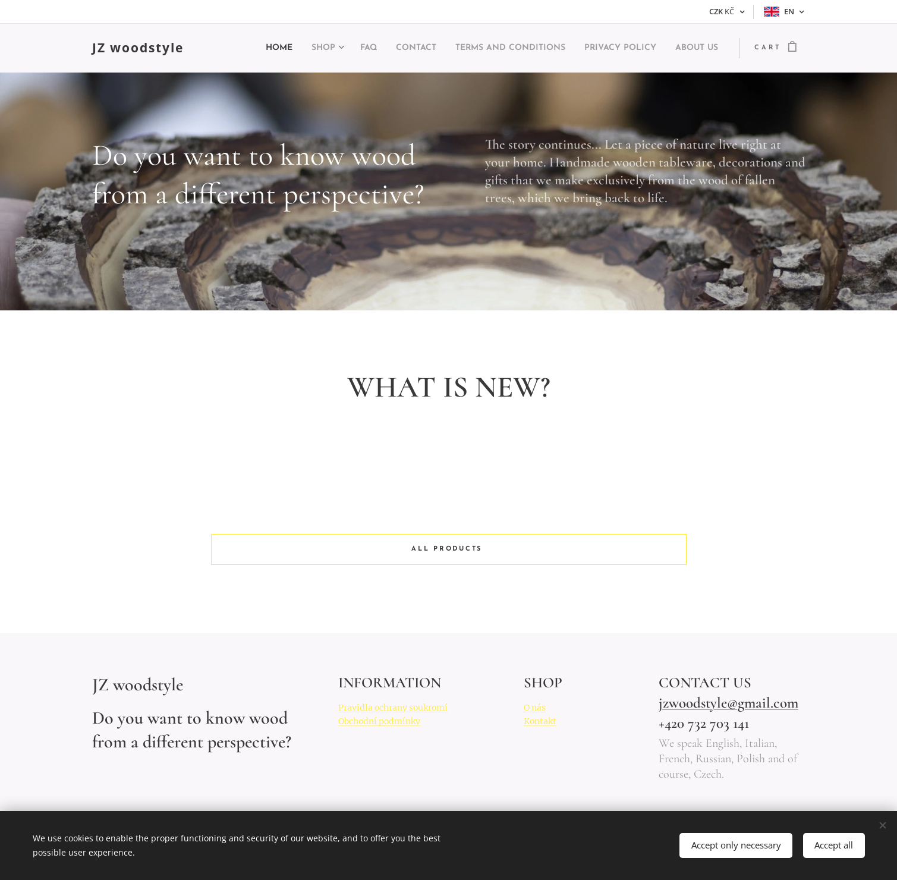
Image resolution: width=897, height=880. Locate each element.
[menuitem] (233, 48)
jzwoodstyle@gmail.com (728, 703)
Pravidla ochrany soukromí (393, 707)
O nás (535, 707)
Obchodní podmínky (379, 721)
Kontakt (540, 721)
